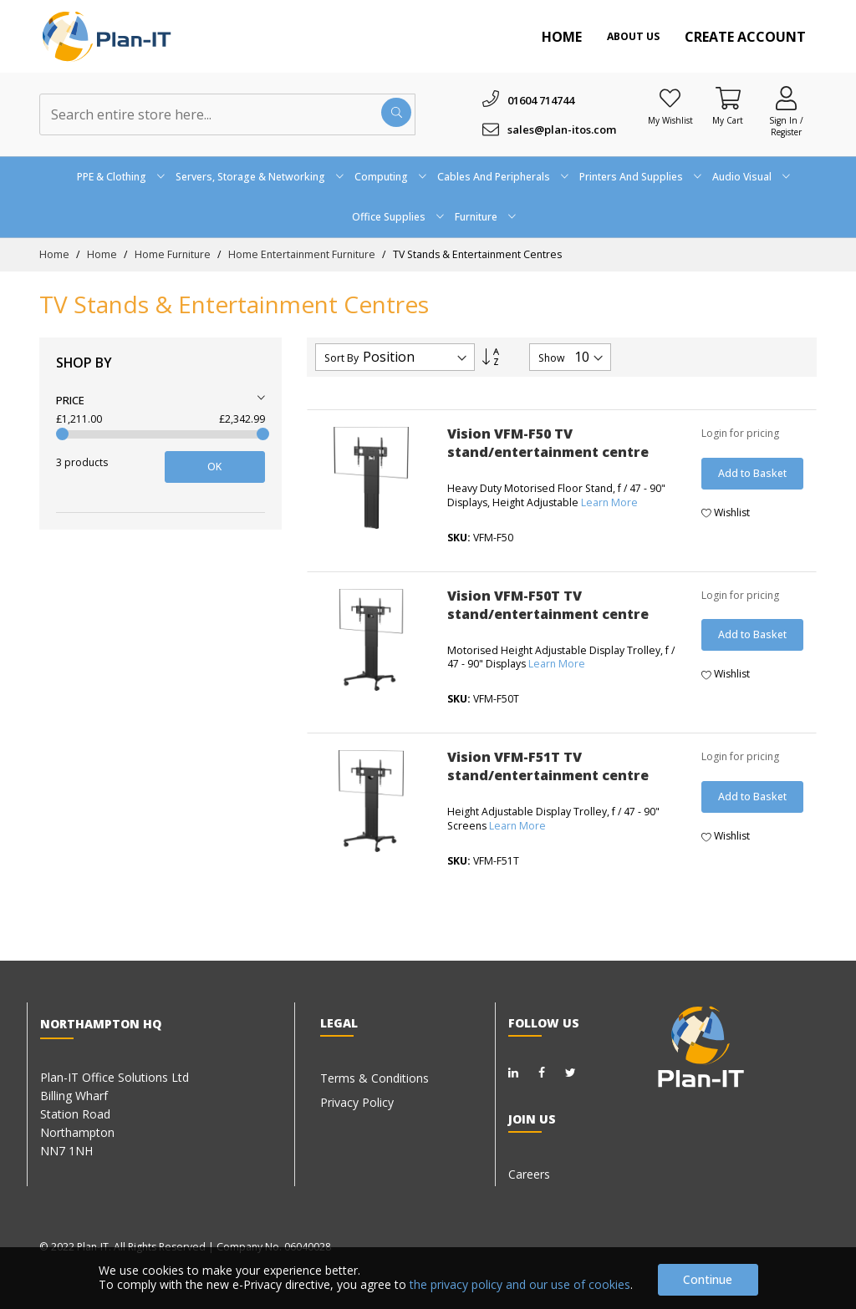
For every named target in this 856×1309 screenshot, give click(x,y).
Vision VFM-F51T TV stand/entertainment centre (548, 766)
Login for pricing (740, 433)
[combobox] (227, 114)
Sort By (341, 358)
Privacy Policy (357, 1102)
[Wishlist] (670, 97)
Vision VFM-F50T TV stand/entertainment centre (548, 604)
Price (70, 400)
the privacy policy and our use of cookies (520, 1284)
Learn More (609, 502)
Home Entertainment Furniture (303, 254)
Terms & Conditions (374, 1078)
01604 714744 (540, 100)
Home (562, 37)
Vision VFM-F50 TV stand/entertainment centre (548, 442)
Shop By (84, 362)
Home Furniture (174, 254)
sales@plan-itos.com (561, 129)
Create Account (745, 37)
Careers (529, 1174)
